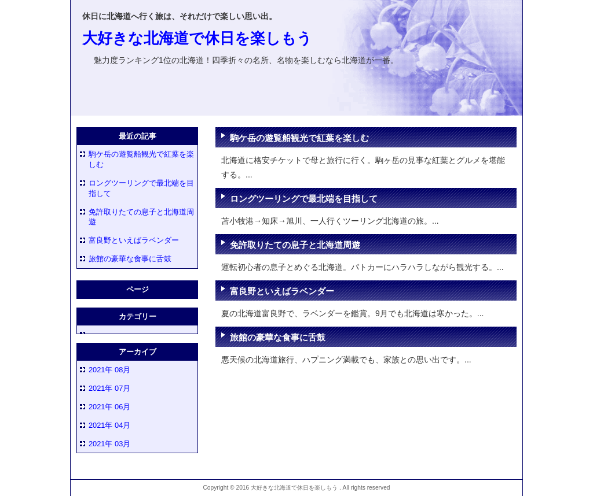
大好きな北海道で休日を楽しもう (197, 38)
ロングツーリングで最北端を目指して (304, 198)
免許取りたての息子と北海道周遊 (295, 245)
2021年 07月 (109, 388)
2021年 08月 (109, 369)
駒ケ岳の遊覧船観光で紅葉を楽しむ (299, 138)
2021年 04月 (109, 425)
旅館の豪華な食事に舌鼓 (277, 337)
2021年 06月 (109, 406)
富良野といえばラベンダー (282, 291)
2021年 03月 (109, 443)
